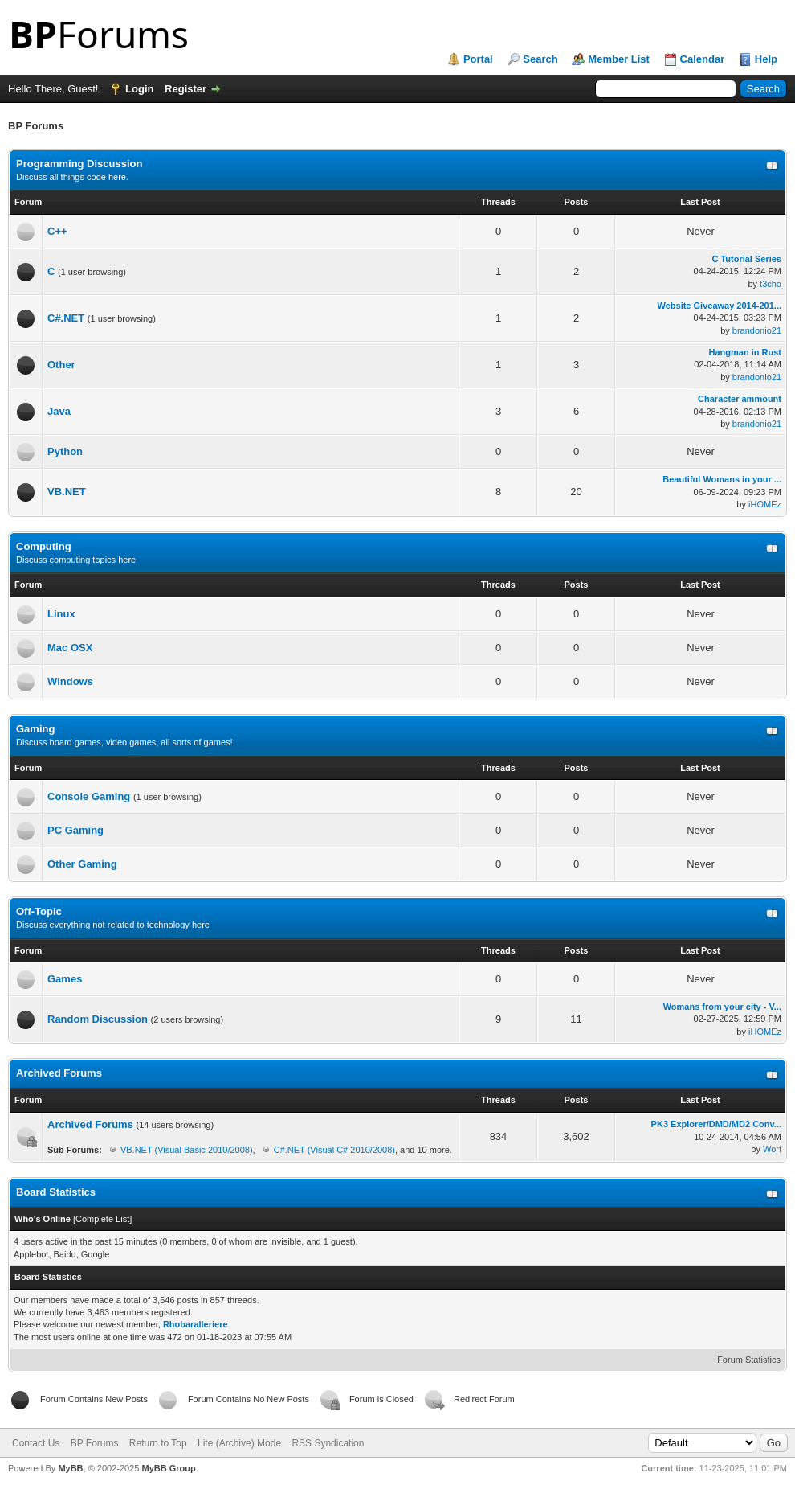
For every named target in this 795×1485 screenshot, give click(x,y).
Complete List (102, 1219)
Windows (70, 681)
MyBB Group (168, 1468)
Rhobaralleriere (195, 1324)
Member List (619, 59)
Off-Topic (39, 911)
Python (65, 451)
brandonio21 (756, 330)
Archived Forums (59, 1073)
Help (766, 59)
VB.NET (66, 492)
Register (185, 89)
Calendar (702, 59)
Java (59, 411)
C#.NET (65, 318)
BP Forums (95, 1443)
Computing (43, 546)
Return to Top (158, 1443)
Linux (61, 614)
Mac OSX (69, 648)
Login (139, 89)
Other (61, 365)
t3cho (770, 284)
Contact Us (35, 1443)
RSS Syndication (328, 1443)
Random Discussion (97, 1019)
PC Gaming (75, 830)
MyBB (70, 1468)
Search (540, 59)
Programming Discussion (79, 164)
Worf (772, 1149)
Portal (478, 59)
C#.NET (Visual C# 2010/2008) (334, 1150)
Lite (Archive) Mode (239, 1443)
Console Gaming (88, 796)
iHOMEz (764, 504)
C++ (57, 231)
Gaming (35, 729)
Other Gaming (82, 864)
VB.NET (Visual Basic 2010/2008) (186, 1150)
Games (64, 979)
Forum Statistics (749, 1359)
